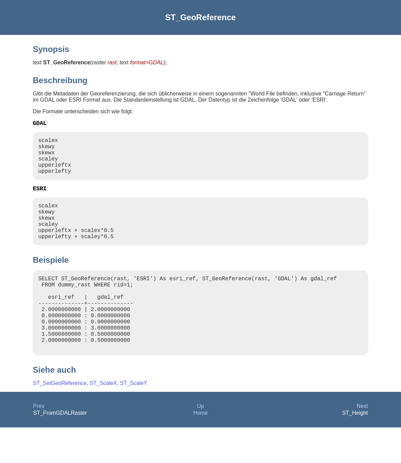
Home (200, 448)
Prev (38, 442)
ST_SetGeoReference (59, 419)
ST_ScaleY (133, 419)
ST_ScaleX (103, 419)
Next (362, 442)
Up (200, 442)
